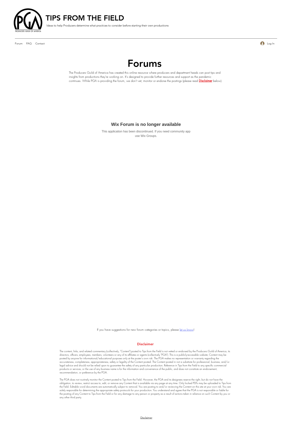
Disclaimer (205, 81)
